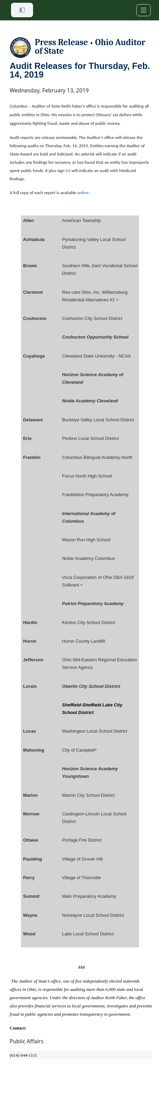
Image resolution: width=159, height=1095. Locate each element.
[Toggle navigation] (143, 10)
